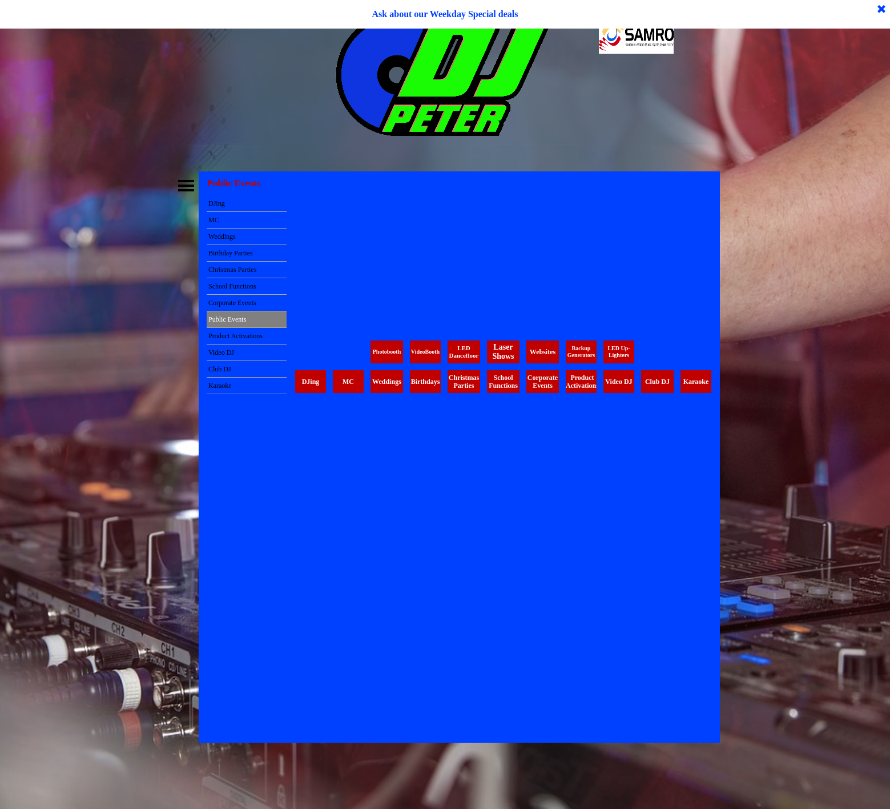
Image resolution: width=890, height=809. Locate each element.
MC (213, 220)
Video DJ (221, 353)
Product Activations (235, 336)
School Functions (232, 286)
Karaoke (220, 386)
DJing (216, 203)
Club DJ (219, 369)
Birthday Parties (230, 253)
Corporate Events (232, 303)
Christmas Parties (232, 270)
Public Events (227, 319)
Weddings (222, 237)
